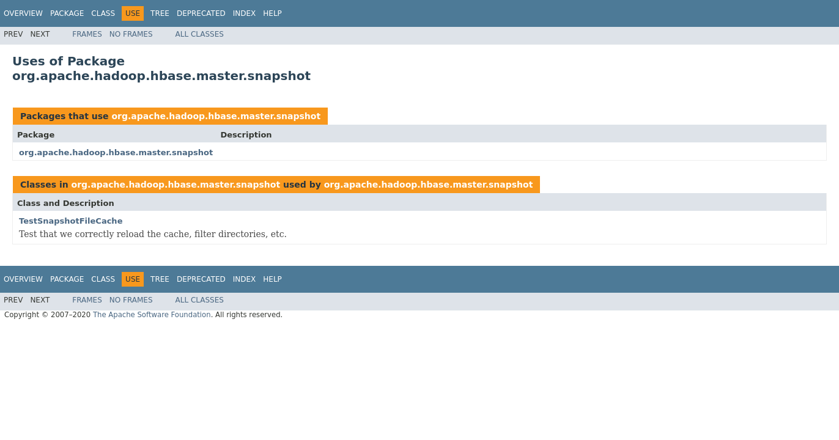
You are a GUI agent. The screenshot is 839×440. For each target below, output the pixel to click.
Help (272, 13)
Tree (159, 13)
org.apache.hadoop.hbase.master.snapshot (215, 116)
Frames (87, 34)
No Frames (131, 34)
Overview (23, 13)
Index (244, 13)
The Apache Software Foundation (152, 314)
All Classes (200, 34)
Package (67, 13)
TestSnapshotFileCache (70, 221)
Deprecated (201, 13)
